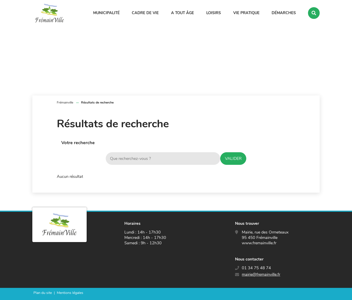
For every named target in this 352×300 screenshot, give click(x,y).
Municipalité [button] (106, 12)
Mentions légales (70, 292)
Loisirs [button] (213, 12)
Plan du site (42, 292)
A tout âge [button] (182, 12)
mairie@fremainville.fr (261, 274)
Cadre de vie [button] (145, 12)
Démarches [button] (284, 12)
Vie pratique (246, 12)
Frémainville (65, 102)
